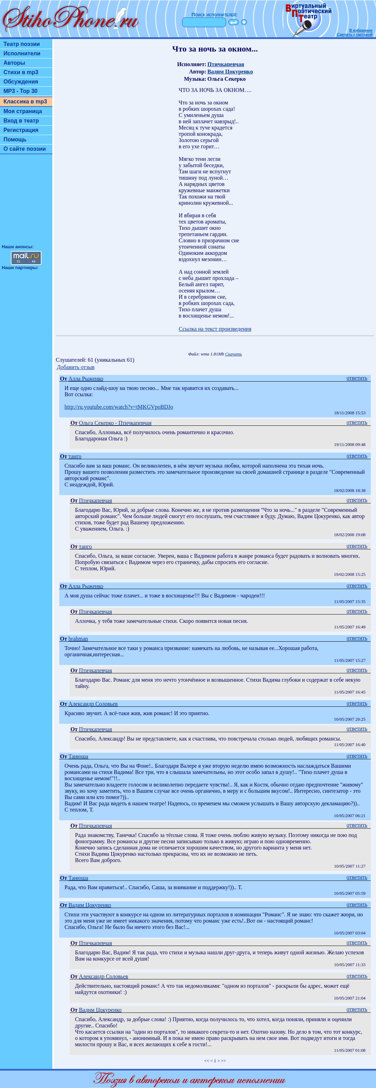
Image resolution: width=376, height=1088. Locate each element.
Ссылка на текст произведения (215, 329)
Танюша (78, 756)
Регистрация (20, 130)
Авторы (14, 63)
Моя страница (22, 111)
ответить (357, 378)
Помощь (15, 139)
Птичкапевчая (226, 64)
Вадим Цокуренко (230, 72)
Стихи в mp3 (20, 72)
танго (74, 456)
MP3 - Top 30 (20, 91)
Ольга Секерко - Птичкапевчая (115, 423)
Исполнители (21, 53)
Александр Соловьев (93, 704)
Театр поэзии (21, 44)
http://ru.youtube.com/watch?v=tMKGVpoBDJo (119, 407)
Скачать (233, 354)
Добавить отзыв (76, 367)
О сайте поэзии (24, 149)
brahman (78, 639)
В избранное (361, 30)
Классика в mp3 (25, 101)
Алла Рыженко (85, 379)
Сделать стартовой (355, 34)
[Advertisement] (26, 202)
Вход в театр (21, 121)
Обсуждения (20, 82)
